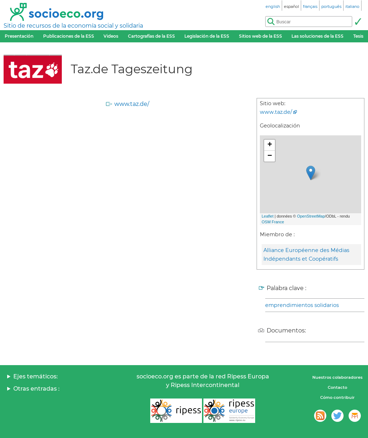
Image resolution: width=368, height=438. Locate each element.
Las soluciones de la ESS (317, 36)
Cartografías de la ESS (151, 36)
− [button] (269, 156)
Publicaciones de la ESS (68, 36)
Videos (111, 36)
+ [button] (269, 145)
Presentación (19, 36)
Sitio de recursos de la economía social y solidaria (73, 25)
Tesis (358, 36)
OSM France (273, 222)
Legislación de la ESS (206, 36)
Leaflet (267, 216)
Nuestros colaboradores (337, 377)
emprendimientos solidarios (302, 305)
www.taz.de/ (131, 104)
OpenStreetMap (311, 216)
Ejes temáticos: (35, 376)
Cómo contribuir (337, 397)
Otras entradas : (36, 388)
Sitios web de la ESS (260, 36)
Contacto (337, 387)
